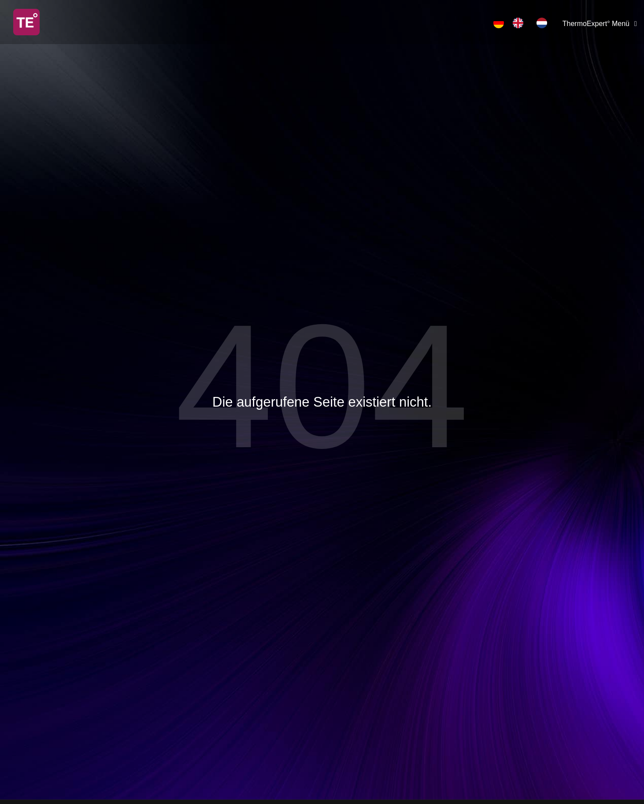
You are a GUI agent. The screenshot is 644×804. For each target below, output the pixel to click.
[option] (520, 23)
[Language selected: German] (524, 23)
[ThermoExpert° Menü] (601, 23)
